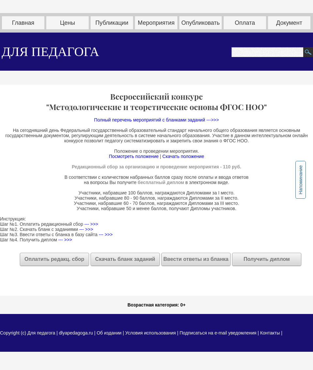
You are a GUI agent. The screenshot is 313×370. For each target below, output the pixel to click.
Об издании (109, 332)
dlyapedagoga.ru (76, 332)
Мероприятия (156, 23)
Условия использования (150, 332)
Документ (289, 23)
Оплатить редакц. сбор (54, 259)
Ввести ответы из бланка (196, 259)
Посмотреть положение (134, 156)
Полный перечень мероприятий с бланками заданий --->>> (156, 119)
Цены (67, 23)
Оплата (245, 23)
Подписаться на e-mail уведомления (218, 332)
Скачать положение (183, 156)
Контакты (270, 332)
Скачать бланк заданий (125, 259)
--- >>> (90, 224)
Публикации (112, 23)
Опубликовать (200, 23)
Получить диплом (267, 259)
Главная (23, 23)
